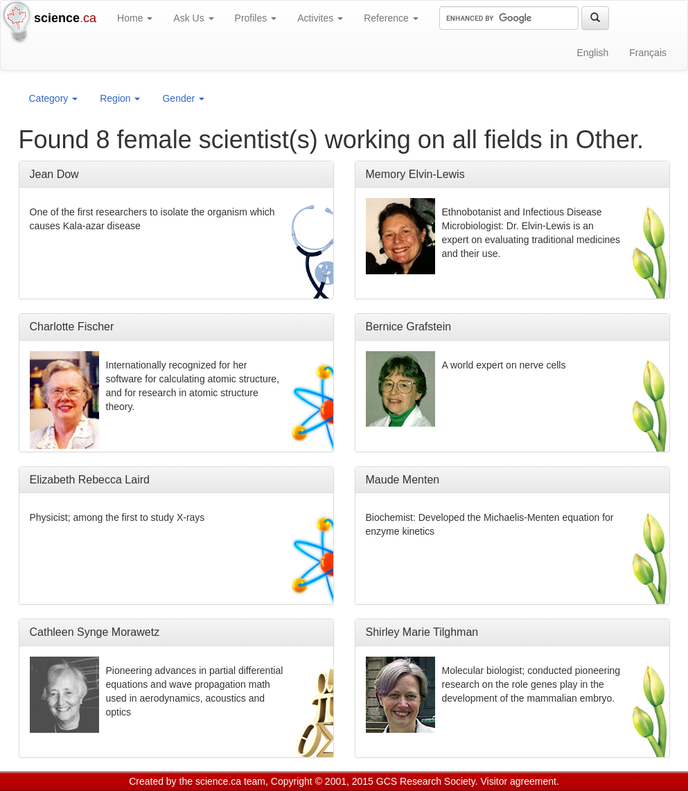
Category (53, 98)
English (592, 52)
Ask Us (193, 18)
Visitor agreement (518, 781)
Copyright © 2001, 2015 (322, 781)
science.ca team (230, 781)
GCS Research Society (425, 781)
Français (648, 52)
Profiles (256, 18)
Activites (320, 18)
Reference (391, 18)
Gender (183, 98)
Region (120, 98)
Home (134, 18)
